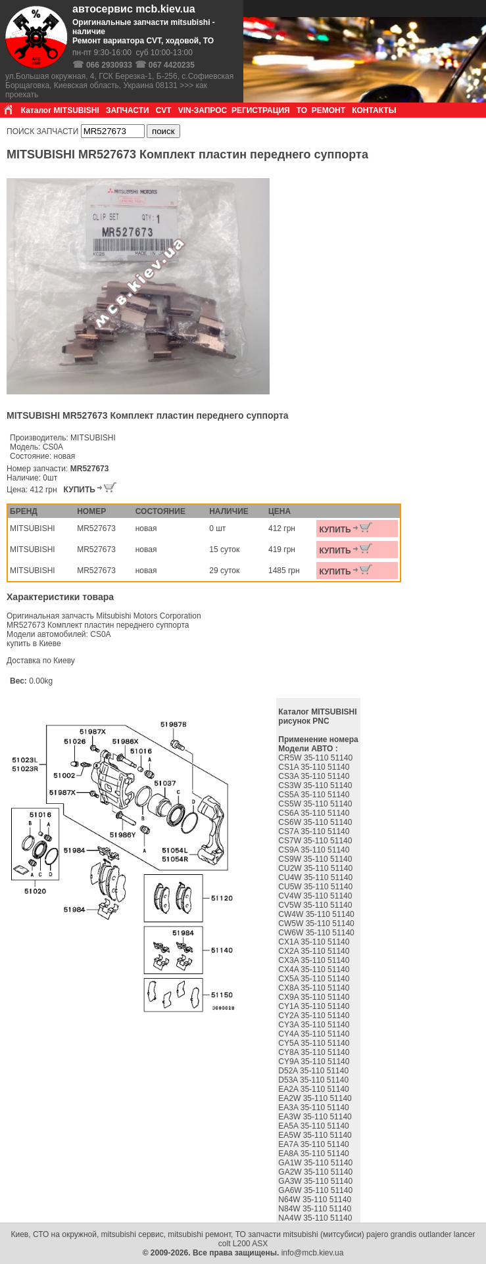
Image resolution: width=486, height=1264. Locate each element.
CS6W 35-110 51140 (316, 822)
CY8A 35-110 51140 (314, 1052)
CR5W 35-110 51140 (316, 757)
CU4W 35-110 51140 (316, 877)
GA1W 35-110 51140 (316, 1162)
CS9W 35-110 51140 (316, 859)
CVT (164, 110)
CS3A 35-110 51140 (314, 776)
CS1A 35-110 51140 (314, 767)
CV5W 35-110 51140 (316, 905)
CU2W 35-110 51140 (316, 868)
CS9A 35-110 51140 (314, 849)
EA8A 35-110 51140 (314, 1153)
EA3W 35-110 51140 (316, 1116)
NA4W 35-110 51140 (316, 1218)
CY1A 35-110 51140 (314, 1006)
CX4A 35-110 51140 (314, 969)
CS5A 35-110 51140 (314, 794)
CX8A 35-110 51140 (314, 988)
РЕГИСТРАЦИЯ (260, 110)
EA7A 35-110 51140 (314, 1144)
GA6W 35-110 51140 (316, 1190)
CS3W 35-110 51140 (316, 785)
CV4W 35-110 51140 (316, 896)
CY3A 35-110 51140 (314, 1024)
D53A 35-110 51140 (314, 1080)
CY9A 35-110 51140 (314, 1061)
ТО (302, 110)
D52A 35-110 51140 (314, 1070)
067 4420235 (172, 65)
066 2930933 (109, 65)
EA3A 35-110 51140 (314, 1107)
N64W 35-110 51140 (315, 1199)
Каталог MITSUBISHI (60, 110)
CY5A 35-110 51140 (314, 1043)
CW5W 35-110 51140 (317, 923)
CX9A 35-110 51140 (314, 997)
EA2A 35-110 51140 (314, 1089)
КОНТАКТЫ (374, 110)
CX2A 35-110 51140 (314, 951)
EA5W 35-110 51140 (316, 1135)
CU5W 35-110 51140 (316, 886)
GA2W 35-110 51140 (316, 1172)
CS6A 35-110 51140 (314, 813)
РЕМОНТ (328, 110)
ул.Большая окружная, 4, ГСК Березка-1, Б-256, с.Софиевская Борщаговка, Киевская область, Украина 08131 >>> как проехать (119, 85)
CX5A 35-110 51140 (314, 978)
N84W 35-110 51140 (315, 1208)
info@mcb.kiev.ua (312, 1252)
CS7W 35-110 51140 (316, 840)
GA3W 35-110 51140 (316, 1181)
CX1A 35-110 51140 (314, 942)
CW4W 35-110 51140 (317, 914)
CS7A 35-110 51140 (314, 831)
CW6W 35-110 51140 (317, 932)
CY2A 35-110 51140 (314, 1015)
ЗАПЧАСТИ (127, 110)
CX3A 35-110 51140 (314, 960)
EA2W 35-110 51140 (316, 1098)
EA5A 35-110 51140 (314, 1126)
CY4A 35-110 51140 (314, 1034)
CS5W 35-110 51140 (316, 803)
